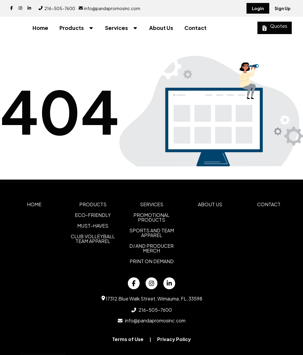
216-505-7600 (56, 8)
